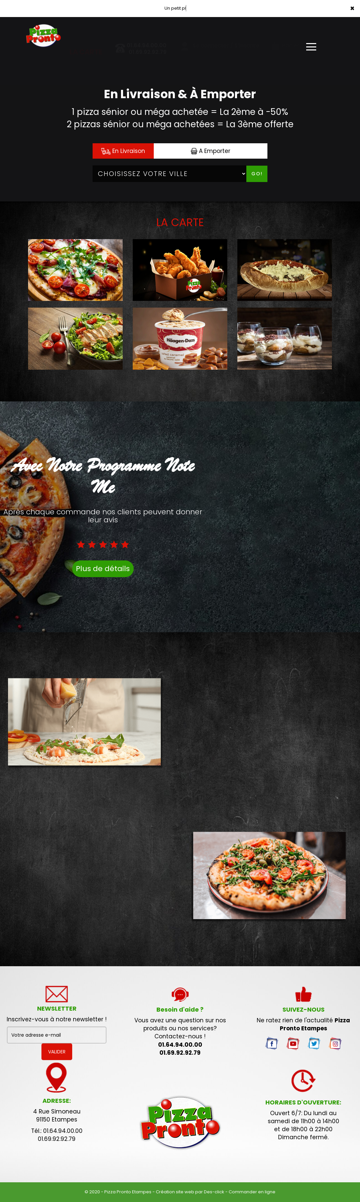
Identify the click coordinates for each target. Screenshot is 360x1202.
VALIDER (57, 1051)
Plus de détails (103, 568)
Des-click (214, 1192)
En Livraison (123, 151)
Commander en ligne (252, 1192)
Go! (257, 173)
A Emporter (210, 151)
